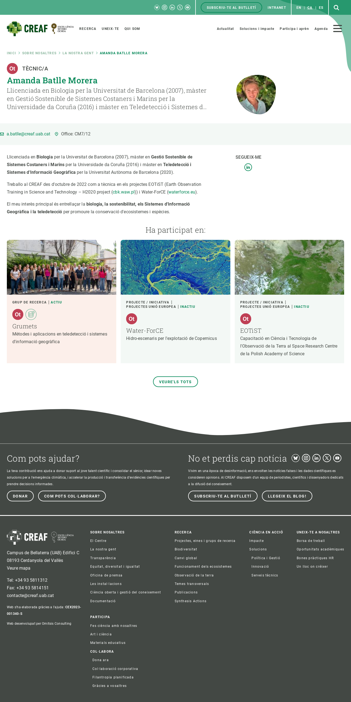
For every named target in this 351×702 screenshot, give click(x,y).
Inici (11, 53)
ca (309, 8)
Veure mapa (19, 568)
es (321, 8)
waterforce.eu (181, 192)
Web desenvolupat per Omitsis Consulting (39, 624)
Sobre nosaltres (39, 53)
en (298, 8)
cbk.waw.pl (124, 192)
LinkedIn (248, 167)
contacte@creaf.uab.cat (30, 595)
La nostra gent (78, 53)
